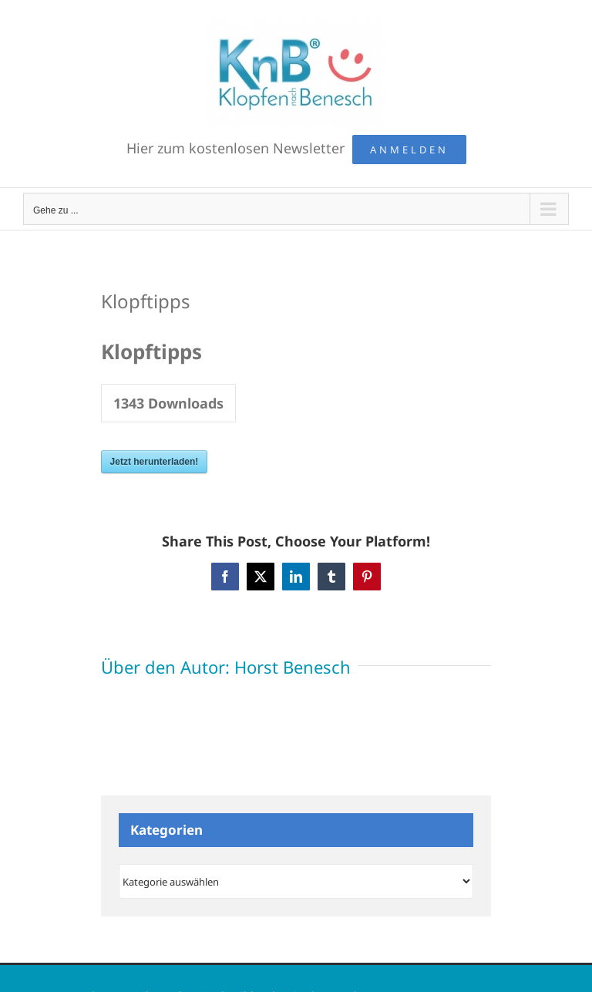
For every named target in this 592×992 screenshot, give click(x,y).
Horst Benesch (292, 666)
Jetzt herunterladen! (154, 461)
